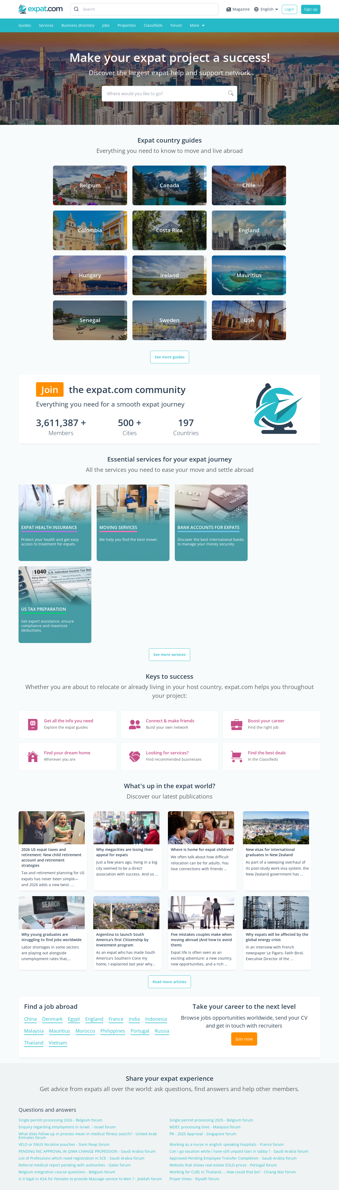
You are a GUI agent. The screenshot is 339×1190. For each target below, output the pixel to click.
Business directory (77, 25)
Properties (127, 25)
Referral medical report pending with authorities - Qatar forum (75, 1039)
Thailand (33, 916)
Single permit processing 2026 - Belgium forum (60, 994)
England (94, 893)
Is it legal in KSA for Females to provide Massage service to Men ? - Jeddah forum (90, 1052)
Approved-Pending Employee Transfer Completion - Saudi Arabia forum (233, 1032)
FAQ (175, 1121)
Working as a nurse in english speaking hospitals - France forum (227, 1018)
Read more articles (169, 855)
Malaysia (34, 905)
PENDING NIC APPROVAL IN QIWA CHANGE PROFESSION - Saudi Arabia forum (87, 1025)
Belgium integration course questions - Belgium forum (67, 1045)
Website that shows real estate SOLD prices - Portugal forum (223, 1039)
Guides (25, 25)
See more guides (170, 311)
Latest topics (169, 1076)
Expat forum (106, 1121)
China (30, 893)
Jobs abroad (105, 1138)
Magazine (238, 9)
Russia (162, 905)
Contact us (28, 1121)
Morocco (85, 905)
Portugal (140, 905)
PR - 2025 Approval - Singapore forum (203, 1007)
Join (49, 344)
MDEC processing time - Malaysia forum (205, 1000)
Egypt (74, 893)
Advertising (29, 1129)
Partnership (29, 1146)
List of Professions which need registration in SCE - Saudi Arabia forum (81, 1032)
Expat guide (105, 1129)
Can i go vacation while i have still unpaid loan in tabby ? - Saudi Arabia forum (239, 1025)
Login (289, 9)
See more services (169, 527)
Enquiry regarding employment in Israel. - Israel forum (67, 1000)
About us (26, 1138)
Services (46, 25)
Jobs (106, 25)
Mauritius (59, 905)
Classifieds (153, 25)
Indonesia (156, 893)
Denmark (52, 893)
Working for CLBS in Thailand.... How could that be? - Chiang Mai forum (233, 1045)
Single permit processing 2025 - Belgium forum (211, 994)
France (116, 893)
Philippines (112, 905)
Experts (178, 1129)
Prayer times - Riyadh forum (194, 1052)
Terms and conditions (301, 1175)
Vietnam (58, 916)
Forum (176, 25)
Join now (244, 912)
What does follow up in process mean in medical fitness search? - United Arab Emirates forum (88, 1009)
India (134, 893)
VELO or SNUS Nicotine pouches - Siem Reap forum (64, 1018)
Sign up (311, 9)
